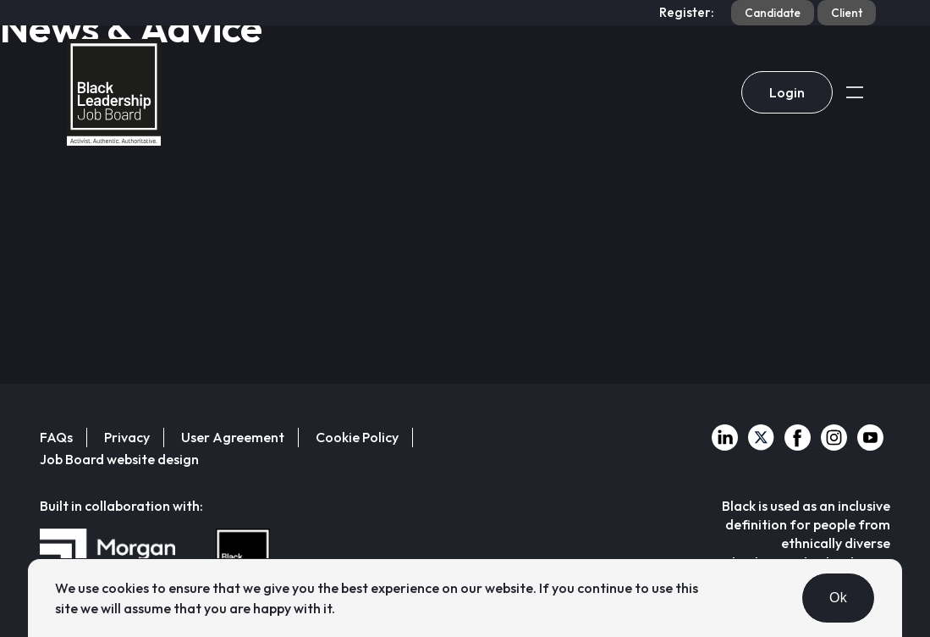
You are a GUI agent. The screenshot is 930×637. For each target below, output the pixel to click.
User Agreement (232, 437)
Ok (838, 597)
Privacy (127, 437)
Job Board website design (119, 459)
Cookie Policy (357, 437)
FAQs (56, 437)
